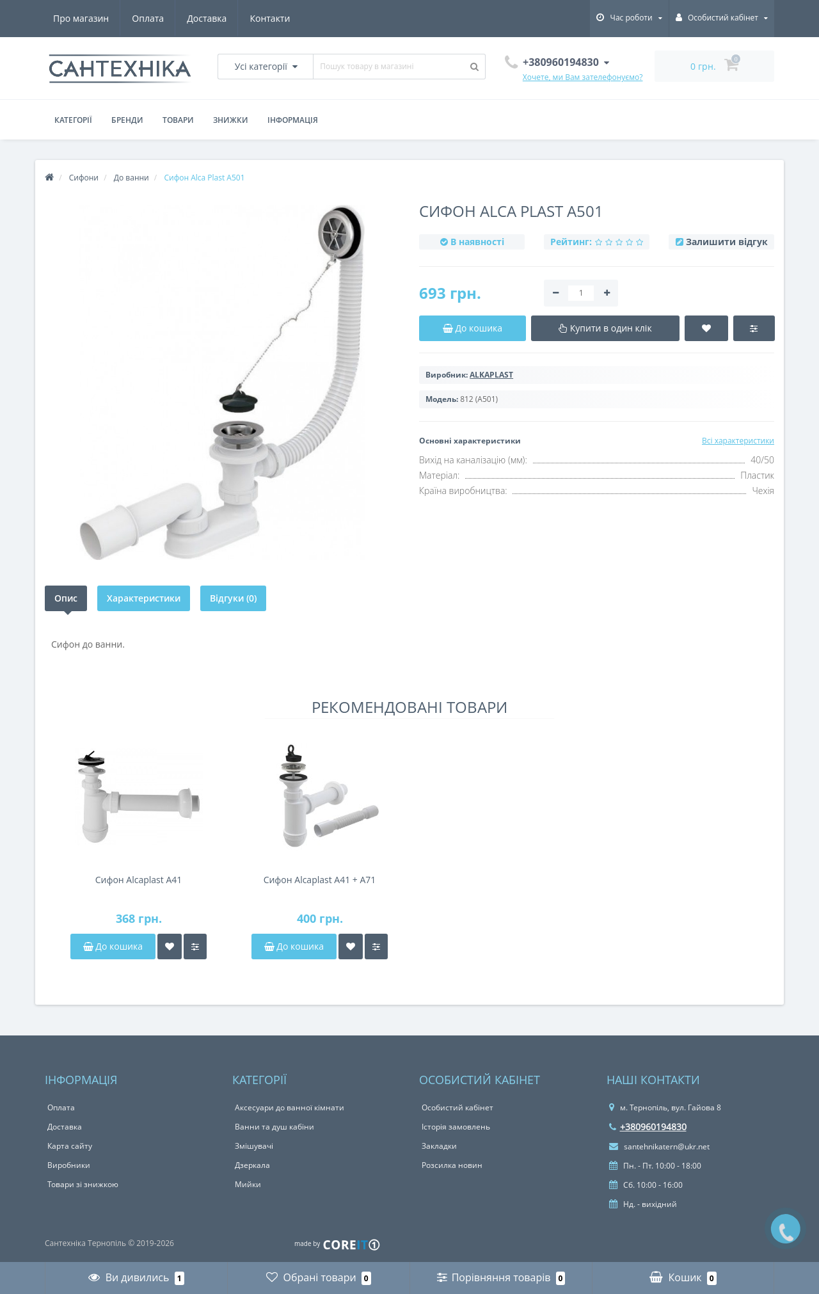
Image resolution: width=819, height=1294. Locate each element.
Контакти (270, 18)
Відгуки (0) (233, 598)
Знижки (230, 120)
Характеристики (143, 598)
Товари (178, 120)
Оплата (148, 18)
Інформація (292, 120)
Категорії (73, 120)
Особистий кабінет (457, 1107)
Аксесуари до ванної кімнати (289, 1107)
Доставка (207, 18)
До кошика (113, 946)
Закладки (439, 1145)
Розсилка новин (452, 1165)
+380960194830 (648, 1127)
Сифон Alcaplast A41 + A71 (320, 880)
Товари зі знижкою (82, 1184)
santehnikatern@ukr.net (659, 1146)
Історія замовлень (456, 1126)
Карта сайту (69, 1145)
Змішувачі (254, 1145)
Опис (65, 598)
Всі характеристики (738, 440)
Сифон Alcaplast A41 (138, 880)
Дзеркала (252, 1165)
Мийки (248, 1184)
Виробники (68, 1165)
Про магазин (81, 18)
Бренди (127, 120)
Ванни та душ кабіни (274, 1126)
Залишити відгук (727, 242)
